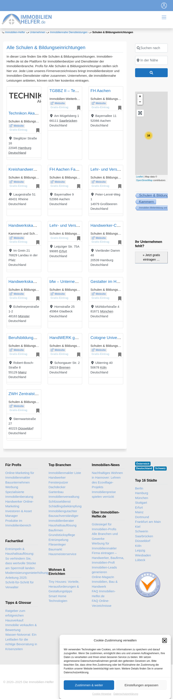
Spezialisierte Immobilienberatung (19, 494)
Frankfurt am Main (148, 521)
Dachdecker (56, 487)
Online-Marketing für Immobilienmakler (19, 475)
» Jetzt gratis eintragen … (151, 257)
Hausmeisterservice (62, 554)
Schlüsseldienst (59, 501)
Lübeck (140, 560)
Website (19, 125)
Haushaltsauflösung (62, 525)
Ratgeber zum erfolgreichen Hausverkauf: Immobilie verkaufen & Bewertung (21, 620)
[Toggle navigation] (164, 5)
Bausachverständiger (63, 516)
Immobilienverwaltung (63, 496)
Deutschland (17, 153)
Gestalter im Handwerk (111, 281)
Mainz (22, 372)
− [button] (140, 102)
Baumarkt (55, 549)
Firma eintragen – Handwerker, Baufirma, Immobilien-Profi (108, 557)
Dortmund (142, 517)
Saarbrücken (68, 120)
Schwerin (141, 531)
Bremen (64, 367)
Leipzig (140, 550)
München (106, 311)
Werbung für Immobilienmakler (104, 546)
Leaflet (139, 176)
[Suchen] (151, 72)
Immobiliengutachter (62, 511)
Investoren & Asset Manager (18, 513)
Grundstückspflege (61, 535)
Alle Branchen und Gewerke (105, 536)
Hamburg (24, 148)
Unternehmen (37, 32)
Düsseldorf (25, 428)
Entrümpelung (58, 540)
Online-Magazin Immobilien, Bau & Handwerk (105, 581)
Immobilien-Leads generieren (104, 570)
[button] (164, 649)
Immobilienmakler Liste (64, 473)
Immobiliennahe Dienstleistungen (68, 32)
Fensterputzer (58, 482)
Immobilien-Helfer (15, 32)
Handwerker (57, 477)
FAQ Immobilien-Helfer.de (104, 593)
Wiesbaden (143, 555)
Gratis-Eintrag (18, 129)
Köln (103, 367)
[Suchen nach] (151, 48)
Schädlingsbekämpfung (64, 506)
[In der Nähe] (151, 60)
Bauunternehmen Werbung (17, 485)
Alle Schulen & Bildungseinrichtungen (46, 47)
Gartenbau (56, 492)
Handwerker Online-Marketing (19, 504)
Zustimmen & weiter (89, 693)
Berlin (139, 488)
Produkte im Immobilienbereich (18, 523)
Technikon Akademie (27, 113)
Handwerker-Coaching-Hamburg (119, 225)
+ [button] (140, 96)
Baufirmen (55, 530)
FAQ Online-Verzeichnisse (102, 603)
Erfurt (63, 251)
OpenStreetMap (144, 180)
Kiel (137, 526)
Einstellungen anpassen (141, 693)
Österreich (142, 463)
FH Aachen (100, 90)
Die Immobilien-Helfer (38, 682)
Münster (24, 316)
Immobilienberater (61, 520)
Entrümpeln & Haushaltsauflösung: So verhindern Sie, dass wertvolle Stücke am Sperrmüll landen (20, 558)
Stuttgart (141, 502)
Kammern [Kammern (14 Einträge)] (146, 202)
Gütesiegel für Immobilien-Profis (104, 526)
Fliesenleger (57, 544)
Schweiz (160, 468)
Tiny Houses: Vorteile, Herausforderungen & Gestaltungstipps (63, 586)
